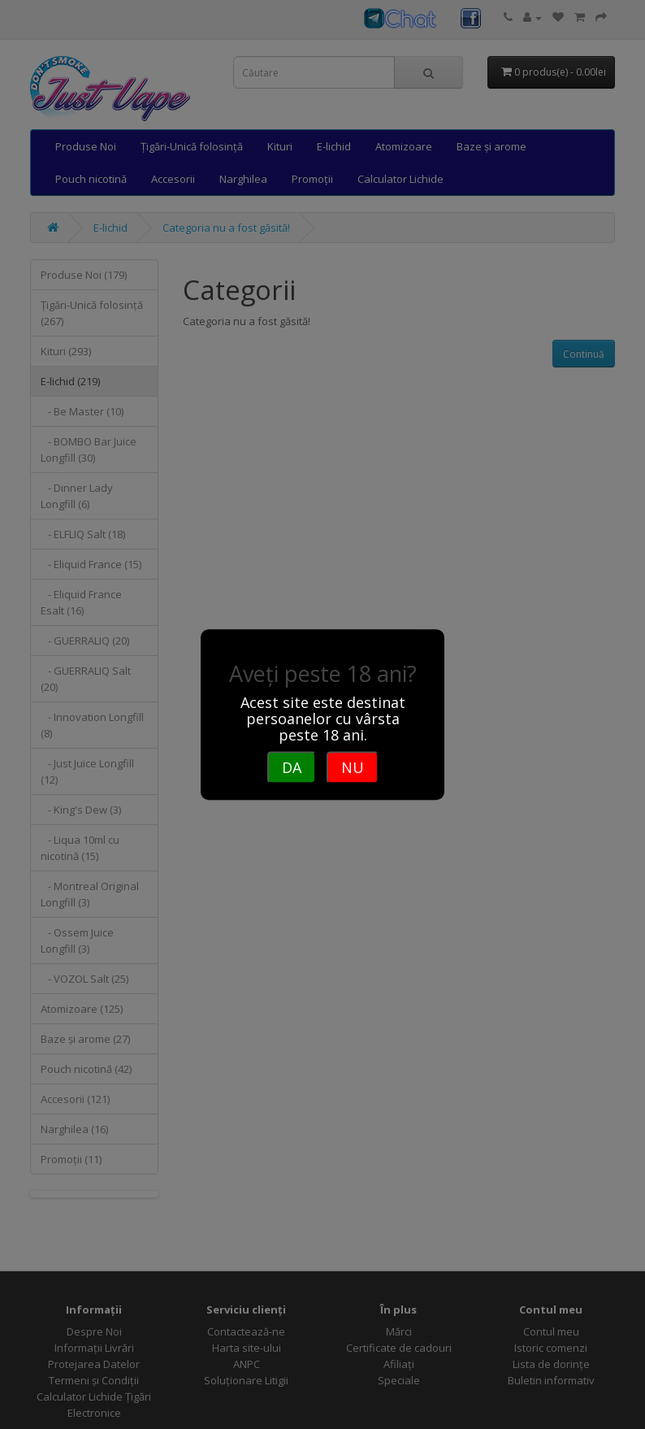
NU (352, 767)
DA (291, 767)
